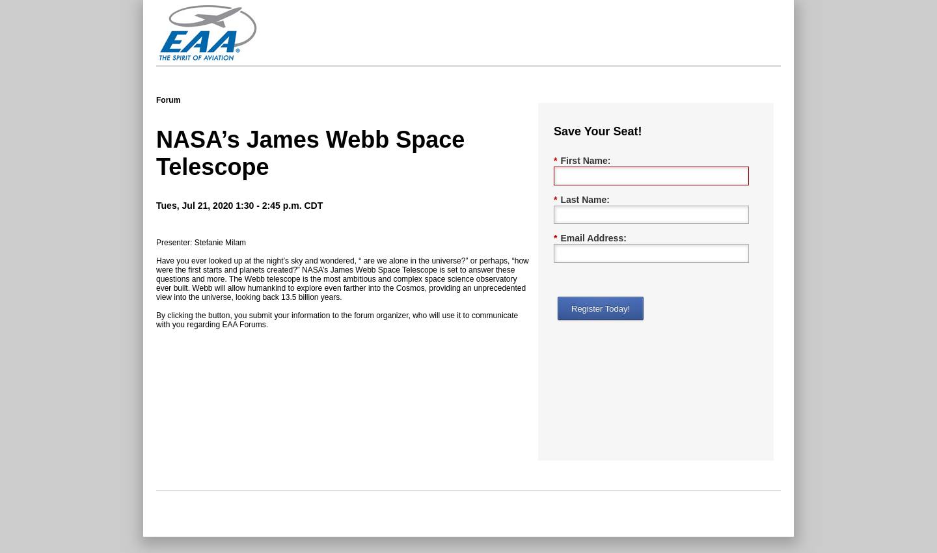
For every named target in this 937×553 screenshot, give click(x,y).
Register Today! (600, 309)
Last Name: (582, 200)
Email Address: (590, 238)
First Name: (582, 161)
